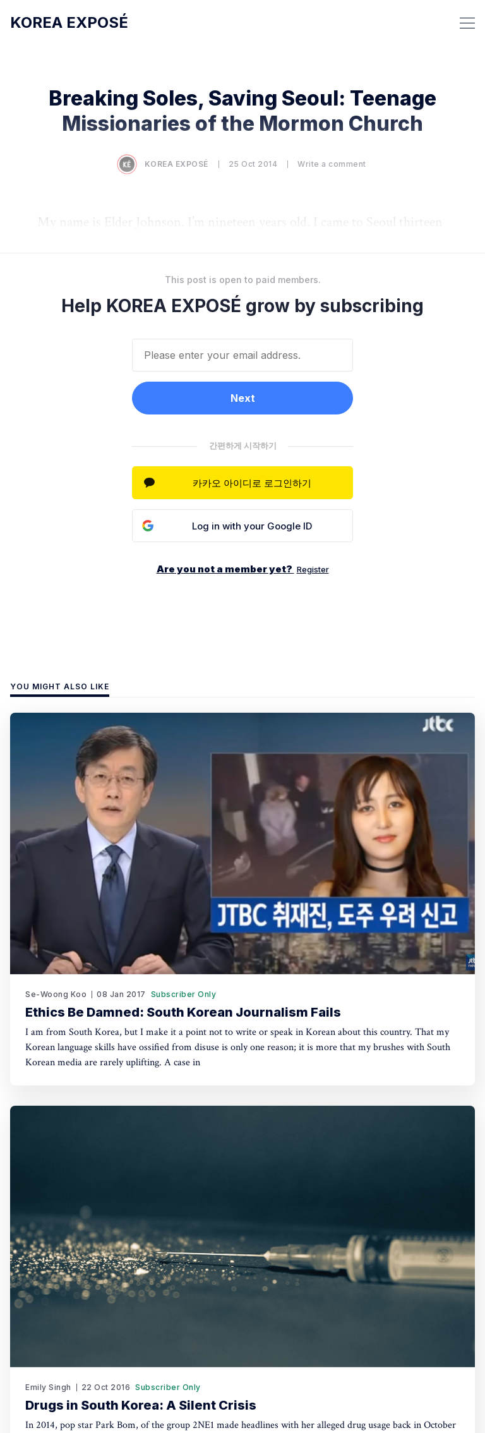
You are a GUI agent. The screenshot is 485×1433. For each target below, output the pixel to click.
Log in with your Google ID (252, 526)
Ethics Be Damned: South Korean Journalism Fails (183, 1012)
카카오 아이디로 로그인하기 (252, 483)
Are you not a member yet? (243, 569)
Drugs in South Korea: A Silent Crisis (140, 1405)
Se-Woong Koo (56, 994)
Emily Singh (48, 1387)
